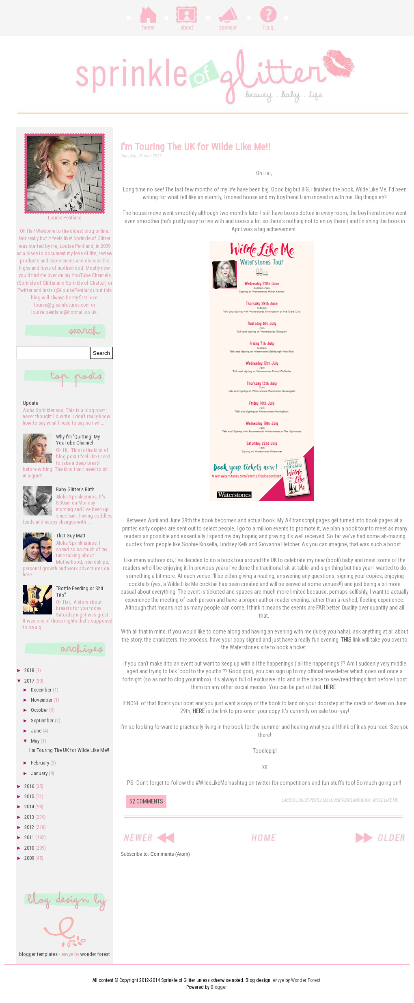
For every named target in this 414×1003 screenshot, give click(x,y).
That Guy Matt (71, 536)
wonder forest (95, 954)
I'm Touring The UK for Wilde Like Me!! (195, 146)
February (40, 763)
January (40, 773)
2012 (29, 827)
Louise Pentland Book (350, 800)
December (42, 690)
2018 (29, 670)
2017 (29, 681)
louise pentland (311, 800)
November (42, 700)
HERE (330, 687)
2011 (29, 837)
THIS (346, 639)
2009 (29, 858)
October (40, 710)
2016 (29, 786)
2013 (29, 817)
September (43, 720)
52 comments (146, 801)
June (37, 731)
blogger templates (38, 954)
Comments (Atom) (170, 854)
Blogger (218, 987)
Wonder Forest (305, 980)
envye (278, 980)
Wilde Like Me (385, 800)
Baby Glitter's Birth (75, 489)
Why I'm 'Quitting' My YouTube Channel (78, 440)
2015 (29, 796)
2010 (29, 848)
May (36, 741)
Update (30, 403)
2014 (29, 806)
